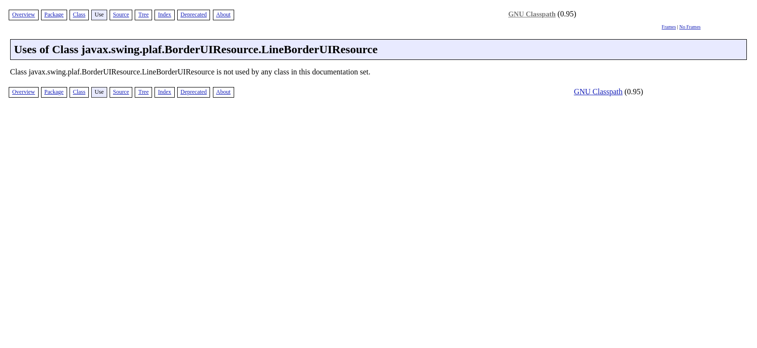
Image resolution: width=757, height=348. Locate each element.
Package (54, 14)
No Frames (690, 26)
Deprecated (194, 14)
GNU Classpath (532, 14)
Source (121, 14)
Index (164, 14)
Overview (23, 14)
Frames (669, 26)
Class (79, 14)
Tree (143, 14)
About (223, 14)
